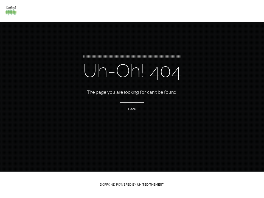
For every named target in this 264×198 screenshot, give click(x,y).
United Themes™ (150, 184)
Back (132, 109)
